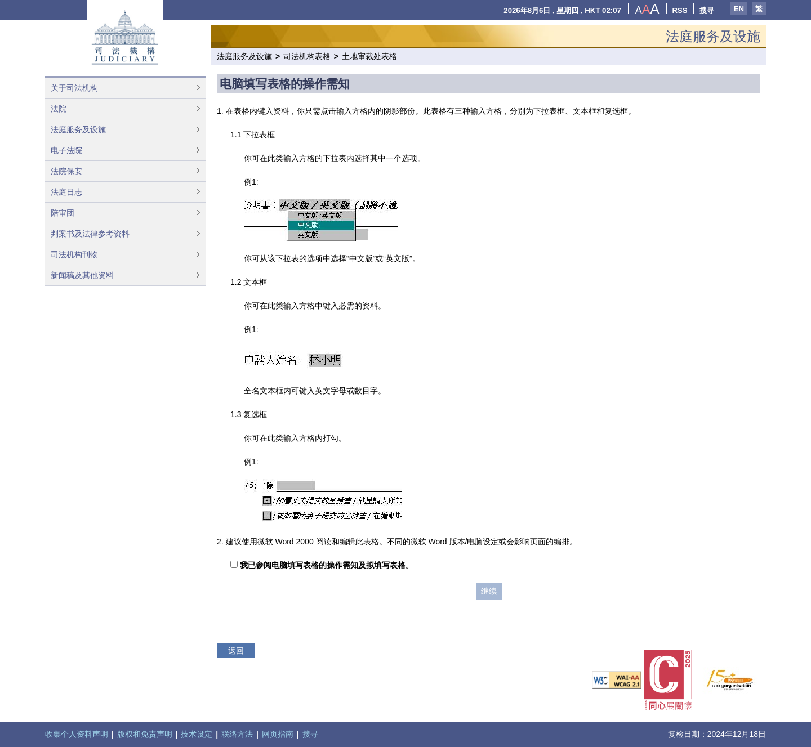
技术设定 (196, 734)
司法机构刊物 (74, 254)
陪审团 (62, 212)
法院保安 (66, 171)
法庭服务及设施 (78, 129)
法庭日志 (66, 191)
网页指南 (277, 734)
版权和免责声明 (144, 734)
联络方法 (237, 734)
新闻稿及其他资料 (82, 275)
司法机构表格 (307, 56)
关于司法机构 (74, 87)
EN (739, 9)
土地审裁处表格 (369, 56)
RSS (680, 10)
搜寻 (706, 10)
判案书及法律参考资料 (90, 233)
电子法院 (66, 150)
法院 (58, 108)
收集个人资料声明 (76, 734)
